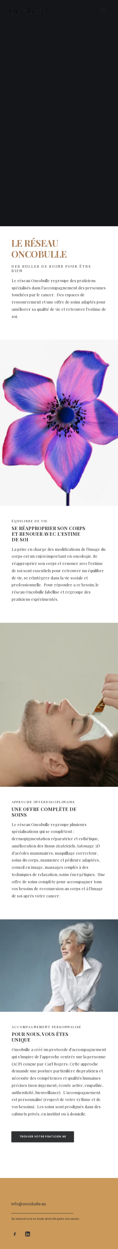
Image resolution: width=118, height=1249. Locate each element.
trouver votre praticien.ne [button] (43, 1136)
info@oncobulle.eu (28, 1204)
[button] (103, 11)
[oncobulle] (32, 11)
